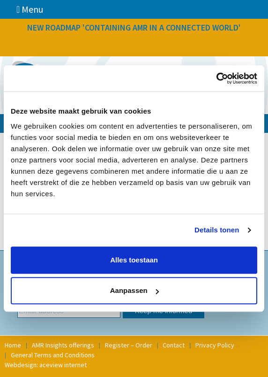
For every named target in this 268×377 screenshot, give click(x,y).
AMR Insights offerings (63, 345)
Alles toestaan (134, 260)
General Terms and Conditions (53, 355)
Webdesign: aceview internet (46, 365)
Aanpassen (134, 290)
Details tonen (216, 230)
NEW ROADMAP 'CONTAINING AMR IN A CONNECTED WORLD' (134, 27)
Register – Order (128, 345)
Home (13, 345)
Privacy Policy (214, 345)
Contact (174, 345)
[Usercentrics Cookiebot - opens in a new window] (216, 78)
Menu (29, 9)
